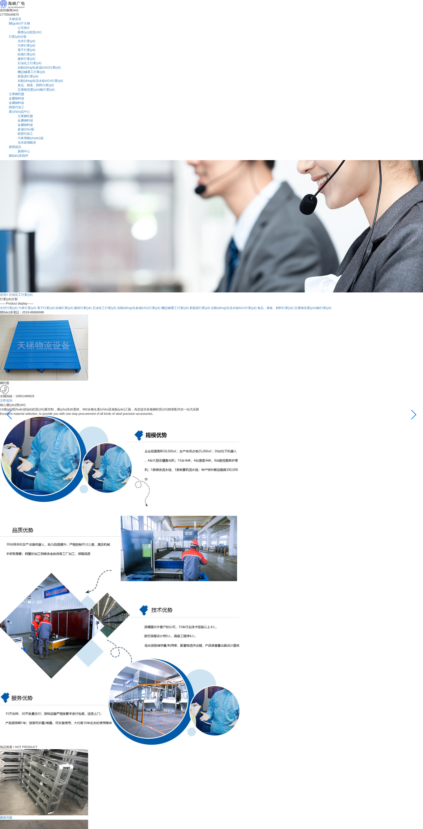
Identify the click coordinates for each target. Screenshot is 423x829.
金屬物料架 (16, 103)
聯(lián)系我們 (18, 155)
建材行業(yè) (26, 58)
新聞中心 (24, 151)
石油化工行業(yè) (29, 63)
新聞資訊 (15, 147)
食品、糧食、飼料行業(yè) (36, 85)
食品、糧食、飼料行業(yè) (275, 308)
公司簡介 (24, 28)
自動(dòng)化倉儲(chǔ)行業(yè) (39, 67)
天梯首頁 (15, 19)
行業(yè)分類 (17, 36)
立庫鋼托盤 (16, 94)
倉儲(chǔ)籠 (26, 129)
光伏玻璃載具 (27, 142)
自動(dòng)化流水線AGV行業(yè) (40, 80)
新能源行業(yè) (28, 76)
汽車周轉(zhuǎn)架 (31, 138)
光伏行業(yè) (26, 41)
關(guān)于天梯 (19, 23)
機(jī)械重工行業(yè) (31, 72)
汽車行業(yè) (26, 45)
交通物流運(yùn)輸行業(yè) (36, 89)
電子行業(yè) (26, 50)
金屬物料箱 (16, 98)
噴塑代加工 (16, 107)
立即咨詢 (6, 400)
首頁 (3, 294)
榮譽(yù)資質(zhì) (29, 32)
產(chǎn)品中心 (19, 111)
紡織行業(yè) (26, 54)
